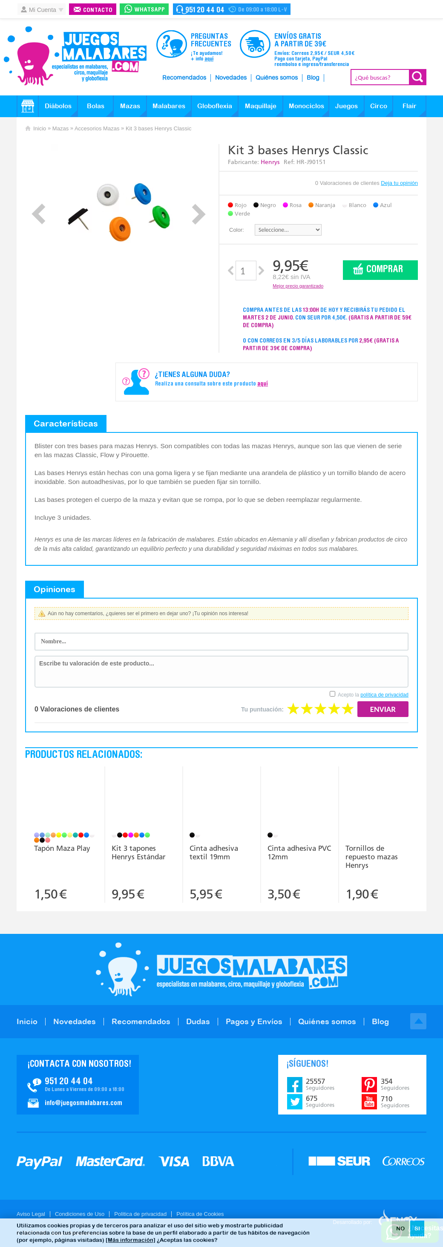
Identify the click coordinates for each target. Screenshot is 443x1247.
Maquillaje (260, 105)
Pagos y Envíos (254, 1021)
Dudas (198, 1021)
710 (395, 1101)
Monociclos (306, 105)
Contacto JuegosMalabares (78, 1085)
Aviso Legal (31, 1214)
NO (400, 1228)
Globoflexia (214, 105)
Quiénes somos (277, 78)
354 (395, 1084)
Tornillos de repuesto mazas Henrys (371, 857)
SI (417, 1228)
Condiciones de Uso (79, 1214)
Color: (236, 230)
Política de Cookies (200, 1214)
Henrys (270, 162)
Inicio (39, 128)
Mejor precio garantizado (298, 285)
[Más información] (130, 1240)
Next (199, 214)
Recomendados (184, 78)
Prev (39, 214)
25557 (320, 1084)
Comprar (384, 270)
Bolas (95, 105)
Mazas (130, 105)
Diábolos (58, 105)
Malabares (168, 105)
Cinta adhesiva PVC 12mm (299, 852)
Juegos (346, 105)
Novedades (231, 78)
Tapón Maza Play (62, 848)
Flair (410, 105)
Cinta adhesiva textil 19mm (214, 852)
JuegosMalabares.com (75, 56)
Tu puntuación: (262, 709)
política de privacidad (384, 695)
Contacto (97, 10)
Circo (378, 105)
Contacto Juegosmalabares (232, 9)
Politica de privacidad (140, 1214)
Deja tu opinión (399, 183)
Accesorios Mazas (97, 128)
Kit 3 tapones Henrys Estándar (139, 852)
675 (320, 1101)
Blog (313, 78)
